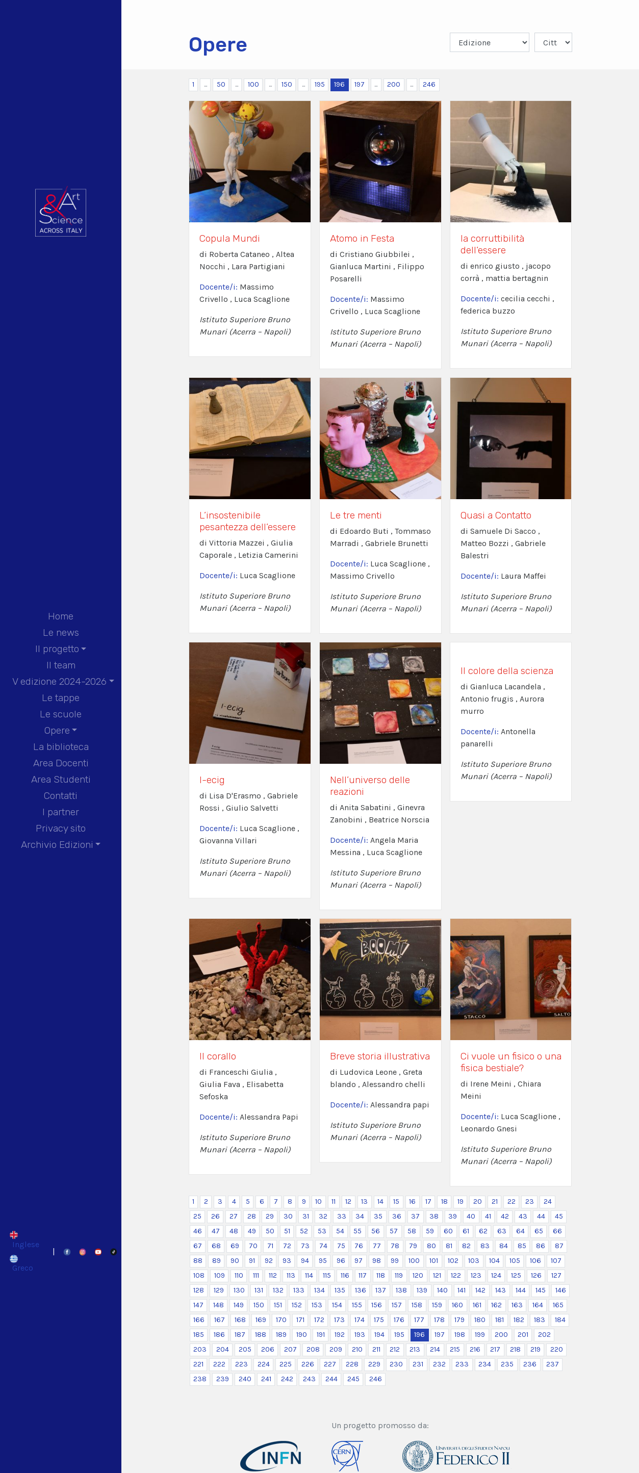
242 (287, 1379)
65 (538, 1231)
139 (422, 1290)
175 (379, 1319)
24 (548, 1201)
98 (376, 1260)
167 (219, 1319)
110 (239, 1275)
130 (239, 1290)
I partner (60, 812)
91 (252, 1260)
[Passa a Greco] (24, 1263)
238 (200, 1379)
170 (281, 1319)
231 (418, 1364)
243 (309, 1379)
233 (462, 1364)
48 (233, 1231)
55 (357, 1231)
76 (358, 1246)
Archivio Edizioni (57, 844)
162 (496, 1305)
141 (461, 1290)
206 (267, 1349)
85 (522, 1246)
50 (221, 84)
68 (216, 1246)
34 (359, 1216)
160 (457, 1305)
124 (496, 1275)
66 (557, 1231)
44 (541, 1216)
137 (380, 1290)
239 (222, 1379)
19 (460, 1201)
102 (453, 1260)
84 (503, 1246)
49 (252, 1231)
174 (359, 1319)
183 (539, 1319)
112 (273, 1275)
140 (442, 1290)
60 (448, 1231)
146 (560, 1290)
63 (501, 1231)
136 (360, 1290)
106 (535, 1260)
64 (520, 1231)
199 (480, 1334)
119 (399, 1275)
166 (199, 1319)
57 (394, 1231)
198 (459, 1334)
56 (375, 1231)
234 (484, 1364)
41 (488, 1216)
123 (476, 1275)
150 (287, 84)
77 (377, 1246)
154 (337, 1305)
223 (241, 1364)
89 (216, 1260)
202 (544, 1334)
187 (240, 1334)
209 (335, 1349)
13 (364, 1201)
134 (319, 1290)
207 (290, 1349)
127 (556, 1275)
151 (278, 1305)
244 (331, 1379)
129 (219, 1290)
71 (270, 1246)
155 (357, 1305)
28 (251, 1216)
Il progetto (57, 649)
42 (505, 1216)
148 (218, 1305)
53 (322, 1231)
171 (300, 1319)
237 (552, 1364)
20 (477, 1201)
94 (305, 1260)
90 (235, 1260)
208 (313, 1349)
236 (529, 1364)
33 (341, 1216)
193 (359, 1334)
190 (301, 1334)
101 (433, 1260)
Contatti (61, 796)
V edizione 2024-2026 (59, 681)
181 (499, 1319)
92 (269, 1260)
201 (523, 1334)
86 (540, 1246)
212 (395, 1349)
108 (199, 1275)
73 (305, 1246)
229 (374, 1364)
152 (297, 1305)
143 (500, 1290)
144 (521, 1290)
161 (477, 1305)
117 (363, 1275)
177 (419, 1319)
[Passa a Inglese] (24, 1239)
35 (378, 1216)
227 (330, 1364)
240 (245, 1379)
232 (439, 1364)
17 (428, 1201)
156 (376, 1305)
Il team (60, 665)
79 (413, 1246)
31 (305, 1216)
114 (309, 1275)
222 (219, 1364)
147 (198, 1305)
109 (219, 1275)
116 (345, 1275)
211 (376, 1349)
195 (320, 84)
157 (397, 1305)
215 (455, 1349)
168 (240, 1319)
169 (260, 1319)
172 (319, 1319)
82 (466, 1246)
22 (511, 1201)
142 (480, 1290)
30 (288, 1216)
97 (358, 1260)
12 (348, 1201)
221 (198, 1364)
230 (396, 1364)
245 (353, 1379)
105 (514, 1260)
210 (357, 1349)
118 (380, 1275)
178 (439, 1319)
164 (537, 1305)
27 (233, 1216)
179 (459, 1319)
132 (278, 1290)
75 (341, 1246)
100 (253, 84)
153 (317, 1305)
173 (339, 1319)
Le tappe (61, 698)
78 (395, 1246)
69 (235, 1246)
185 (198, 1334)
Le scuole (61, 714)
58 (411, 1231)
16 (412, 1201)
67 (197, 1246)
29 (270, 1216)
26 (215, 1216)
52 (304, 1231)
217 (495, 1349)
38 (434, 1216)
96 (341, 1260)
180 (479, 1319)
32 (323, 1216)
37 (415, 1216)
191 (321, 1334)
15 (396, 1201)
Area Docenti (61, 763)
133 (298, 1290)
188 (260, 1334)
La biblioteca (61, 747)
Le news (61, 632)
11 (333, 1201)
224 (264, 1364)
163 (517, 1305)
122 (456, 1275)
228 (352, 1364)
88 (197, 1260)
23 (529, 1201)
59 (430, 1231)
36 (396, 1216)
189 (281, 1334)
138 (401, 1290)
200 (393, 84)
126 (536, 1275)
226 (307, 1364)
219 (535, 1349)
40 (471, 1216)
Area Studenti (61, 779)
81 (449, 1246)
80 (431, 1246)
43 (523, 1216)
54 (340, 1231)
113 (291, 1275)
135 (340, 1290)
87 (559, 1246)
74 (323, 1246)
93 (287, 1260)
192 (340, 1334)
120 (418, 1275)
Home (60, 616)
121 (437, 1275)
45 (559, 1216)
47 (216, 1231)
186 (219, 1334)
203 (200, 1349)
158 (417, 1305)
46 (197, 1231)
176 (399, 1319)
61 (466, 1231)
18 (444, 1201)
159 (437, 1305)
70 (253, 1246)
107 (556, 1260)
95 (323, 1260)
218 (515, 1349)
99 (395, 1260)
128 (198, 1290)
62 (483, 1231)
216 (475, 1349)
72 (287, 1246)
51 (287, 1231)
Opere (57, 730)
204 (222, 1349)
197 (359, 84)
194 (379, 1334)
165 (558, 1305)
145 (540, 1290)
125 (516, 1275)
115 (327, 1275)
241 (266, 1379)
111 (256, 1275)
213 (415, 1349)
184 (560, 1319)
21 (495, 1201)
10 (318, 1201)
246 (429, 84)
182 (519, 1319)
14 (380, 1201)
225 (285, 1364)
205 (245, 1349)
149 (239, 1305)
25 (197, 1216)
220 (556, 1349)
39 (452, 1216)
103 (473, 1260)
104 (494, 1260)
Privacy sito (61, 828)
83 (485, 1246)
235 (507, 1364)
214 (435, 1349)
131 (258, 1290)
